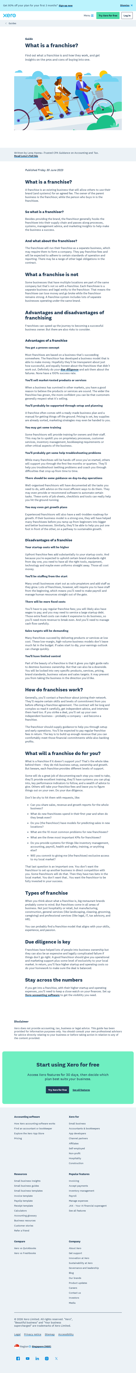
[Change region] (40, 1347)
